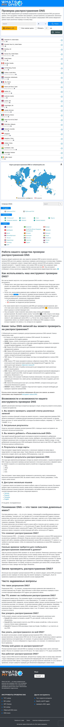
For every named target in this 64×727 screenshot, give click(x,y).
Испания (27, 233)
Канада (46, 227)
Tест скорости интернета (44, 698)
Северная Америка (10, 220)
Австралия (8, 227)
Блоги (28, 720)
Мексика (27, 237)
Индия (46, 235)
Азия (36, 218)
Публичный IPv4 (9, 211)
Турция (27, 242)
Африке (22, 218)
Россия (46, 240)
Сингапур (8, 242)
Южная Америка (39, 220)
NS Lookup (7, 707)
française (7, 497)
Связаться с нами (19, 720)
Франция (46, 233)
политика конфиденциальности (41, 720)
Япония (7, 237)
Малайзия (47, 237)
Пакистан (27, 240)
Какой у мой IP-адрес (43, 701)
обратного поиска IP (28, 365)
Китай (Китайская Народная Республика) (32, 230)
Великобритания (10, 235)
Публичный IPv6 (28, 211)
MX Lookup (7, 701)
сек (51, 28)
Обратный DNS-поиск (10, 710)
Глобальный (8, 218)
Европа (51, 218)
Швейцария (8, 230)
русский (39, 676)
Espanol (6, 495)
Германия (47, 230)
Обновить (41, 28)
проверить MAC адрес (43, 704)
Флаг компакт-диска (27, 28)
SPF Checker (8, 704)
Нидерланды (8, 240)
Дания (7, 233)
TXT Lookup (7, 698)
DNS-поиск (7, 713)
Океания (22, 220)
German (6, 493)
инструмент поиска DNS (29, 394)
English (6, 499)
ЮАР (6, 244)
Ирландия (27, 235)
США (45, 242)
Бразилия (27, 227)
